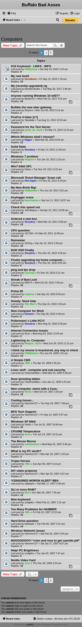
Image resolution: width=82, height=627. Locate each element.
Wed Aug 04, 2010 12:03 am (48, 333)
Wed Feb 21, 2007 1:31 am (51, 502)
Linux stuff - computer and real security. (38, 370)
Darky (27, 169)
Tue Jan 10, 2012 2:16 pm (51, 159)
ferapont (29, 159)
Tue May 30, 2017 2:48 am (57, 88)
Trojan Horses (20, 461)
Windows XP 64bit (23, 421)
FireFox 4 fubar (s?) (24, 117)
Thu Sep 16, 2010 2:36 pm (51, 304)
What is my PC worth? (26, 451)
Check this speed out (25, 207)
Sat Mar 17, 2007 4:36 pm (51, 483)
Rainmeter (18, 240)
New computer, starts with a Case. (34, 388)
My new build (20, 76)
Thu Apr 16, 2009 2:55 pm (47, 363)
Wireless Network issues (28, 530)
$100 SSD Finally (22, 250)
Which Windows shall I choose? (33, 136)
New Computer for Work (27, 311)
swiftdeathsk (31, 444)
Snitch (27, 424)
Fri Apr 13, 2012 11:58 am (52, 149)
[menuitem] (11, 13)
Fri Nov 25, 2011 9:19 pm (52, 180)
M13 (26, 492)
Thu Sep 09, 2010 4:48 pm (50, 314)
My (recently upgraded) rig (29, 85)
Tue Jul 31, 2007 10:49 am (48, 424)
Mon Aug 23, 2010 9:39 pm (52, 323)
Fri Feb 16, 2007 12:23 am (47, 512)
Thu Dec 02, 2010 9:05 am (52, 263)
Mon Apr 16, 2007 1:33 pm (54, 454)
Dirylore (28, 110)
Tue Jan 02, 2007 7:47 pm (51, 553)
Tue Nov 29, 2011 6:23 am (47, 169)
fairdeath (29, 523)
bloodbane (30, 79)
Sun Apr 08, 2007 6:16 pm (47, 464)
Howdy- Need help (23, 301)
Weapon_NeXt (32, 343)
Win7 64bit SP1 (21, 166)
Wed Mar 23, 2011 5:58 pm (52, 221)
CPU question (20, 230)
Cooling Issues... (22, 400)
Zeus (27, 434)
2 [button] (46, 53)
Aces (27, 333)
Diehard (28, 314)
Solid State (18, 146)
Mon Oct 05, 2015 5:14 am (50, 110)
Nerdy (27, 391)
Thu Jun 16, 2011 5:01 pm (54, 190)
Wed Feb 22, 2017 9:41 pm (51, 98)
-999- (27, 363)
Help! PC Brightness (25, 550)
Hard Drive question (24, 520)
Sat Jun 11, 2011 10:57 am (55, 200)
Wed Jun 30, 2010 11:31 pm (58, 343)
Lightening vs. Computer (28, 340)
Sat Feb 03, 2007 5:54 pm (54, 533)
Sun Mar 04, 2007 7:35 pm (46, 492)
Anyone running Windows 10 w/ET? (35, 95)
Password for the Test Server (31, 127)
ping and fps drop (23, 269)
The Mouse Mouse (23, 441)
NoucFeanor (31, 200)
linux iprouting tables (25, 379)
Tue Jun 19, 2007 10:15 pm (47, 434)
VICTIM (28, 233)
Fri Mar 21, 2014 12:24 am (59, 130)
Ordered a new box (24, 218)
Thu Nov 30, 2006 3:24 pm (47, 563)
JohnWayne (30, 210)
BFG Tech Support (23, 411)
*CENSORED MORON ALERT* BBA (35, 480)
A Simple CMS (20, 360)
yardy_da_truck (33, 130)
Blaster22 (29, 98)
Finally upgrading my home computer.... (38, 260)
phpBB (29, 625)
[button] (51, 52)
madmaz (29, 294)
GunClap (29, 272)
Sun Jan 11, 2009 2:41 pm (56, 382)
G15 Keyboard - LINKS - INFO (31, 66)
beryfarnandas (32, 88)
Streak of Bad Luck (24, 279)
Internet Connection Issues (29, 330)
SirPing (28, 243)
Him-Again (30, 180)
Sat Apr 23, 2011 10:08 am (54, 210)
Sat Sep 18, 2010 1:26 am (54, 69)
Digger (28, 139)
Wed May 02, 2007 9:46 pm (56, 444)
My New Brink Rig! (23, 187)
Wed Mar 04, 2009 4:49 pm (57, 373)
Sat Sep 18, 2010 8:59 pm (51, 294)
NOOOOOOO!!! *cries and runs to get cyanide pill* (45, 540)
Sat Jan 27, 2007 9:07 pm (54, 543)
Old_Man (29, 304)
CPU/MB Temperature (25, 431)
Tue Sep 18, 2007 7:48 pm (54, 403)
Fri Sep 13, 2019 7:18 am (52, 79)
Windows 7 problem (24, 156)
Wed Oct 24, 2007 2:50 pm (48, 391)
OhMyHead (30, 69)
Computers (12, 39)
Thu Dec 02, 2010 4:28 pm (52, 253)
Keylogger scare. (22, 197)
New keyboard (20, 499)
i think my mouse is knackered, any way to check (44, 350)
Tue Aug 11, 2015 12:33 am (51, 120)
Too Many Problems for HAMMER (34, 509)
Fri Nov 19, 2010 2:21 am (50, 272)
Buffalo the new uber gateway (31, 107)
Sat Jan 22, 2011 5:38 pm (49, 243)
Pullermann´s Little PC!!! (28, 320)
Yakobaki (29, 120)
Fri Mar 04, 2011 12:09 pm (49, 233)
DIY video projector (24, 470)
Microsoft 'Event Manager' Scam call (36, 177)
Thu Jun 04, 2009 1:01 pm (54, 353)
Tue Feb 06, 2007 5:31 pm (51, 523)
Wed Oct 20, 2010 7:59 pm (49, 282)
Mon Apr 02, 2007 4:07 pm (54, 473)
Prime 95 (17, 291)
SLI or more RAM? (23, 489)
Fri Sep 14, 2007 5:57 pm (54, 414)
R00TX (28, 282)
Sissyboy (29, 149)
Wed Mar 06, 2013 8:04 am (49, 139)
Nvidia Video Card (23, 560)
